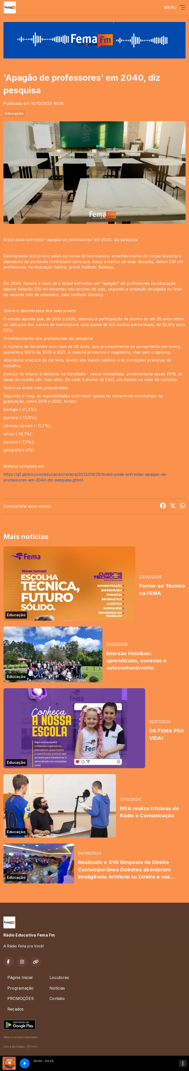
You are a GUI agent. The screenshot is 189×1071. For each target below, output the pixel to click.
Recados (15, 1009)
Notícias (57, 988)
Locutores (59, 977)
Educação (14, 113)
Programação (20, 988)
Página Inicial (19, 977)
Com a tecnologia (20, 1046)
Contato (57, 998)
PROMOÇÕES (20, 998)
